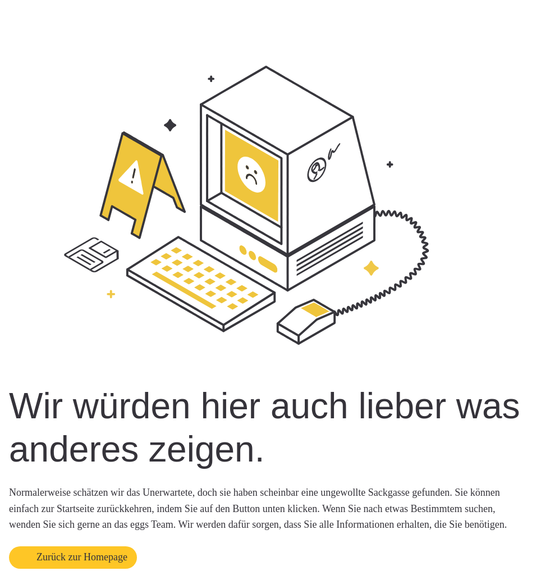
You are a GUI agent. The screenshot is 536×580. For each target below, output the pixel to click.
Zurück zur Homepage (81, 557)
